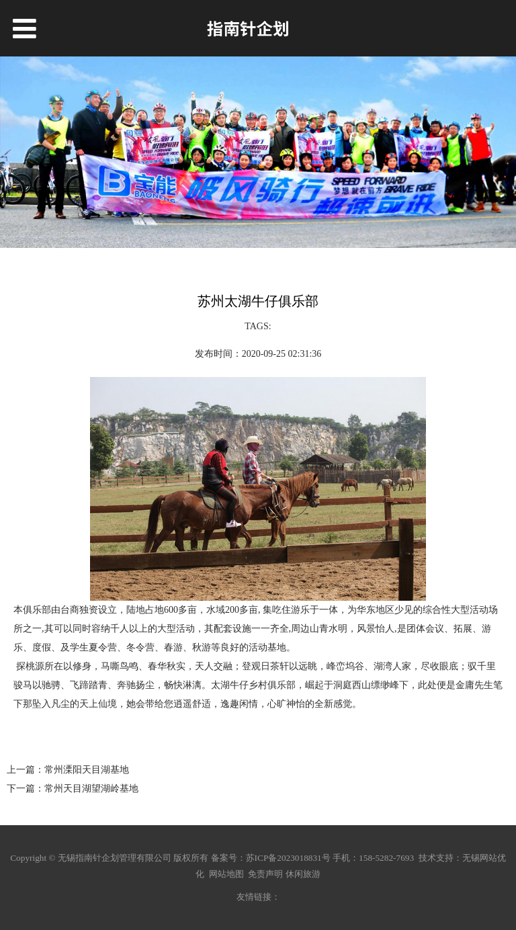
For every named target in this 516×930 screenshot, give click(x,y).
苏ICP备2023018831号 (288, 858)
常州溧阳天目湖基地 (86, 770)
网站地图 (226, 874)
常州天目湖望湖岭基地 (91, 789)
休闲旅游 (303, 874)
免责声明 (265, 874)
